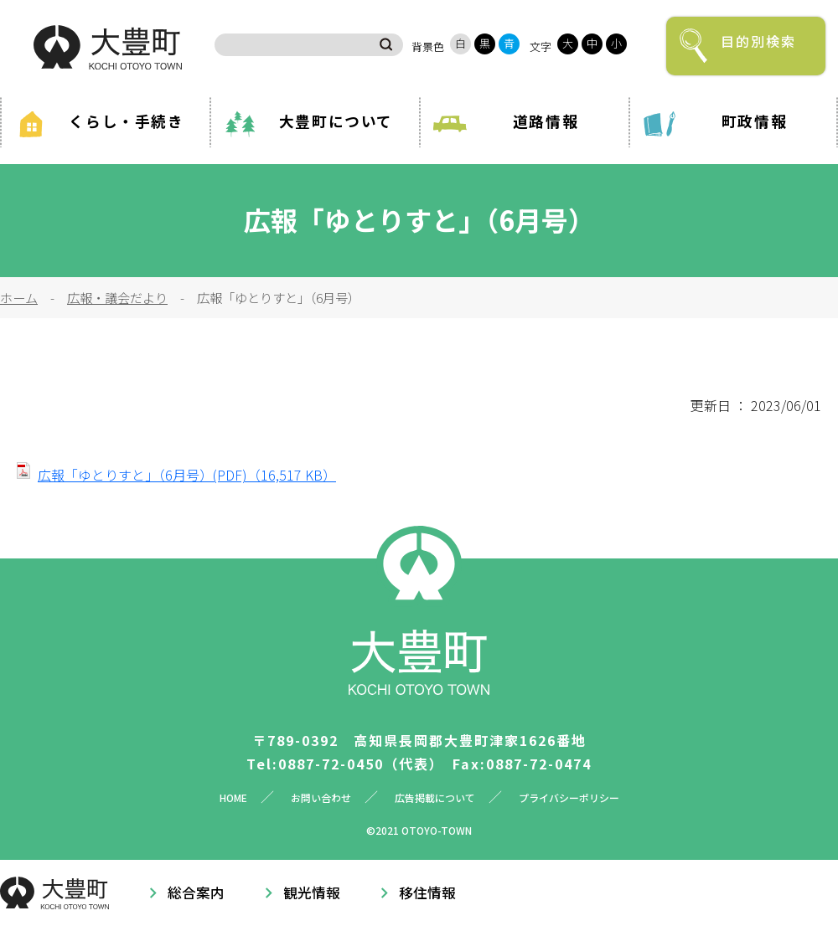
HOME (233, 797)
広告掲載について (435, 797)
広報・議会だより (117, 297)
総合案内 (196, 892)
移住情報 (427, 892)
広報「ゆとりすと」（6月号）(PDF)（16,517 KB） (187, 475)
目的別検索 (758, 41)
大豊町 (108, 47)
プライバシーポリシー (569, 797)
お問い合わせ (321, 797)
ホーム (19, 297)
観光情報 (311, 892)
